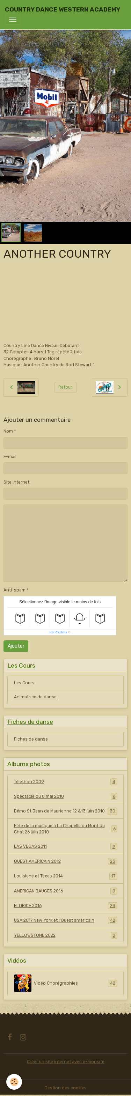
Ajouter (16, 646)
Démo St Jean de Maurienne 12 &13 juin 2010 (65, 811)
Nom (8, 431)
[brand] (62, 9)
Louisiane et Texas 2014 (65, 876)
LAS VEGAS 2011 (65, 846)
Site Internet (16, 482)
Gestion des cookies (65, 1088)
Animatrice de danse (35, 696)
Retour (65, 387)
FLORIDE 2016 (65, 905)
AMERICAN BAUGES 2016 (65, 891)
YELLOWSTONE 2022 (65, 935)
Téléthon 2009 (65, 781)
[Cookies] (14, 1082)
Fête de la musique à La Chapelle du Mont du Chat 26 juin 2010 (65, 828)
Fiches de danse (31, 739)
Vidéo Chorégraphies (65, 983)
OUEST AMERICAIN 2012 (65, 861)
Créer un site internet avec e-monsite (65, 1061)
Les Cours (24, 683)
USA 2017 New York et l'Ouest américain (65, 920)
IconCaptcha (58, 632)
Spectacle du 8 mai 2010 (65, 796)
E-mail (9, 456)
